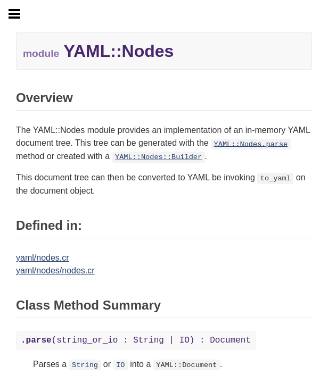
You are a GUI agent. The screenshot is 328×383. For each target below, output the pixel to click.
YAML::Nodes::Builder (158, 157)
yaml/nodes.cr (42, 257)
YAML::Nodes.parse (251, 144)
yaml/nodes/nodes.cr (55, 270)
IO (120, 365)
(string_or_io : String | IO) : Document (136, 340)
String (85, 365)
